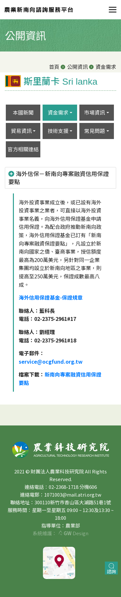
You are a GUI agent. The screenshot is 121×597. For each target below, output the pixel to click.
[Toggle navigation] (111, 9)
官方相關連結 (23, 149)
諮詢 (111, 568)
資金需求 (58, 112)
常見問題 (94, 131)
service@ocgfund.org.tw (51, 361)
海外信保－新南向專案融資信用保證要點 (58, 177)
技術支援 (58, 131)
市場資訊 (94, 112)
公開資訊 (77, 66)
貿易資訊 (21, 131)
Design (73, 533)
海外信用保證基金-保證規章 (51, 297)
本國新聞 (23, 112)
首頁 (54, 66)
